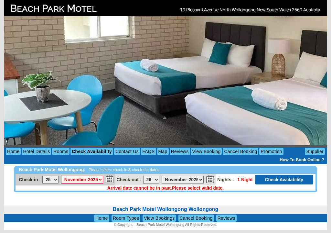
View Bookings (159, 218)
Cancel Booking (240, 151)
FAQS (148, 151)
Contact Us (127, 151)
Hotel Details (36, 151)
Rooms (60, 151)
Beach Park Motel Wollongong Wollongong (166, 209)
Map (162, 151)
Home (13, 151)
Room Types (126, 218)
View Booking (206, 151)
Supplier (315, 151)
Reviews (180, 151)
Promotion (271, 151)
